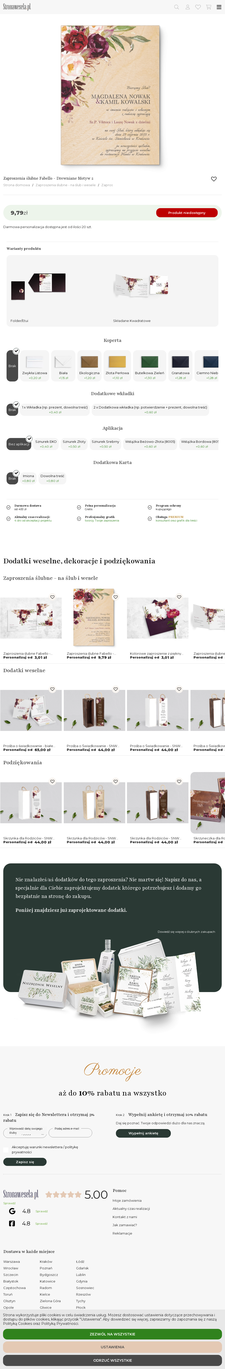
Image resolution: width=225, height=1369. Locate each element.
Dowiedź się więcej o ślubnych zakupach (186, 932)
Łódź (80, 1262)
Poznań (46, 1268)
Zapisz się (25, 1162)
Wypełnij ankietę (143, 1133)
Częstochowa (14, 1288)
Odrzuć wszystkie (112, 1360)
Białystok (10, 1281)
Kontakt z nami (125, 1217)
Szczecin (10, 1275)
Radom (46, 1288)
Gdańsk (82, 1268)
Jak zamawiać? (125, 1225)
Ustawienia (112, 1347)
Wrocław (10, 1268)
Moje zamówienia (127, 1200)
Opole (8, 1307)
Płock (81, 1307)
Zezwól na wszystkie (112, 1334)
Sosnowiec (85, 1288)
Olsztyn (9, 1301)
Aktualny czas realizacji (131, 1209)
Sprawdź (9, 1203)
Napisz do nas (180, 879)
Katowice (47, 1281)
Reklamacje (122, 1233)
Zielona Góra (50, 1301)
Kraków (46, 1262)
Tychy (80, 1301)
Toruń (8, 1294)
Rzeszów (83, 1294)
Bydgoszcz (49, 1275)
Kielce (45, 1294)
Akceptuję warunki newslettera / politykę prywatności (40, 1149)
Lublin (81, 1275)
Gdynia (81, 1281)
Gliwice (46, 1307)
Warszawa (11, 1262)
